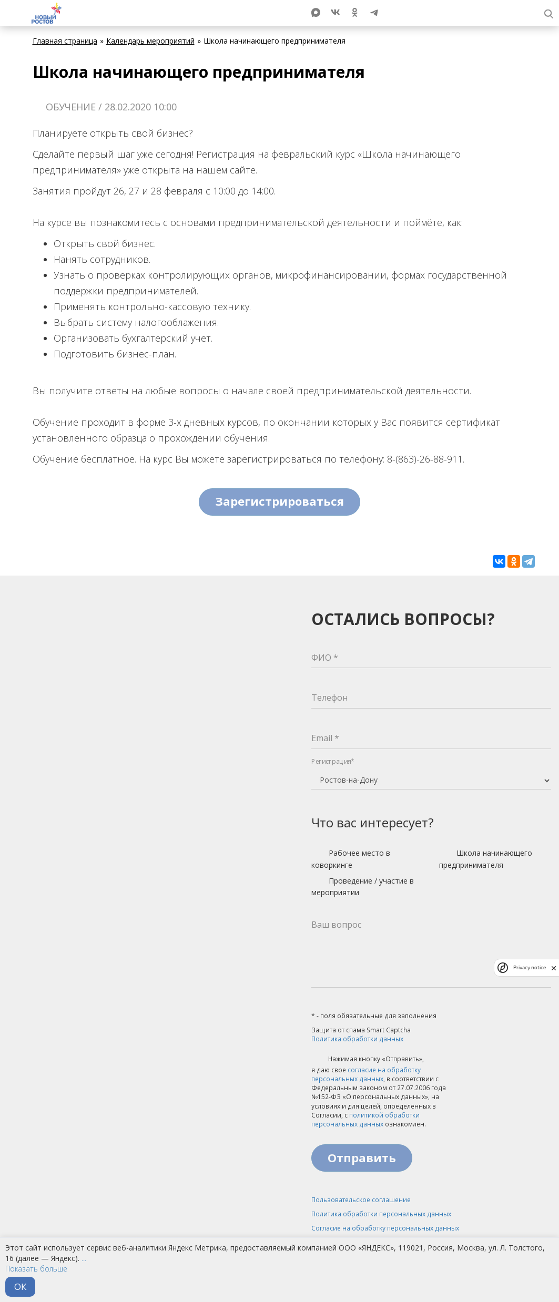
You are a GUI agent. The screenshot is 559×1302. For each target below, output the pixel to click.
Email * (325, 738)
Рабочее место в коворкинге (350, 858)
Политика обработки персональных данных (381, 1213)
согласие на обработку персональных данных (366, 1074)
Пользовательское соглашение (361, 1199)
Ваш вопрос (336, 924)
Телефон (329, 697)
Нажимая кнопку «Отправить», (367, 1059)
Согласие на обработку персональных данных (385, 1228)
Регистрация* (332, 761)
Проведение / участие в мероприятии (362, 886)
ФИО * (324, 657)
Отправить (362, 1157)
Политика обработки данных (357, 1038)
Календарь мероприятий (150, 41)
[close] (554, 967)
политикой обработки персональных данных (365, 1120)
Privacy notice (529, 967)
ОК (20, 1286)
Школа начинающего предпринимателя (485, 858)
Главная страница (65, 41)
